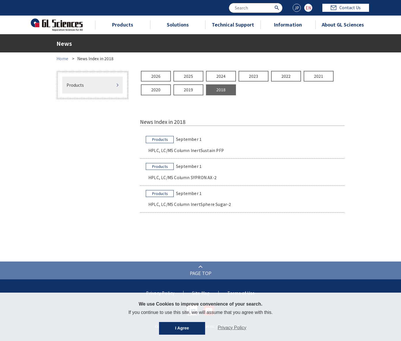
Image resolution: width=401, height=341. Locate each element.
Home (62, 58)
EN (308, 8)
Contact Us (346, 7)
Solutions (178, 24)
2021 (318, 76)
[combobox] (256, 8)
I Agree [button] (182, 328)
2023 (253, 76)
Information (288, 24)
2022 (286, 76)
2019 (188, 89)
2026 (155, 76)
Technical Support (233, 24)
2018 (221, 89)
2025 (188, 76)
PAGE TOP (200, 273)
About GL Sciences (343, 24)
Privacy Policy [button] (231, 327)
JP (296, 8)
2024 (221, 76)
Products (122, 24)
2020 (155, 89)
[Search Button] (278, 7)
